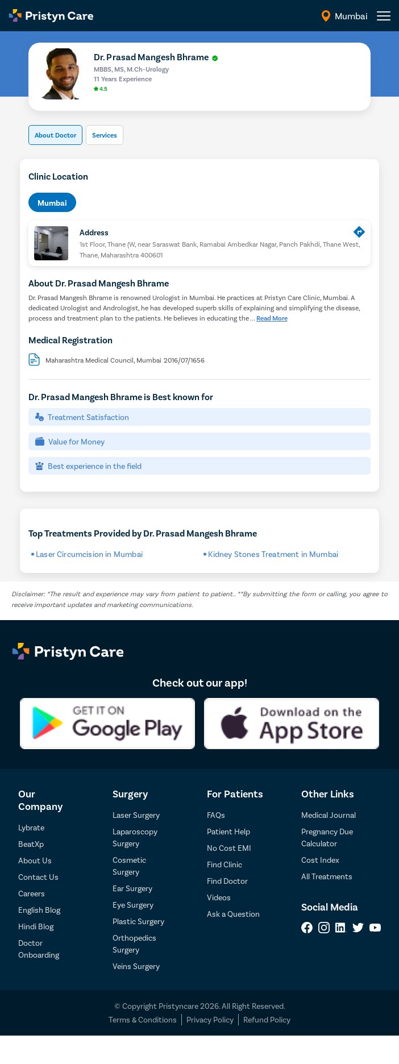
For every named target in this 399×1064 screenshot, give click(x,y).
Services (104, 135)
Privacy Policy (210, 1019)
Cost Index (320, 859)
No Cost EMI (229, 848)
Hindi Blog (35, 926)
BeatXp (31, 844)
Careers (31, 893)
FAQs (216, 815)
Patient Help (228, 831)
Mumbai (52, 202)
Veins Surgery (136, 966)
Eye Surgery (133, 904)
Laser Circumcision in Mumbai (89, 554)
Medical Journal (328, 815)
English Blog (39, 910)
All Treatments (326, 876)
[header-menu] (383, 16)
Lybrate (31, 827)
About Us (35, 860)
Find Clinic (224, 864)
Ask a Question (233, 913)
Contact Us (38, 877)
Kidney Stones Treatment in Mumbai (273, 554)
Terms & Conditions (143, 1019)
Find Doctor (227, 881)
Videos (219, 897)
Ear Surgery (132, 888)
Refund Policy (266, 1019)
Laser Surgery (136, 815)
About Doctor (55, 135)
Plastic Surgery (138, 921)
